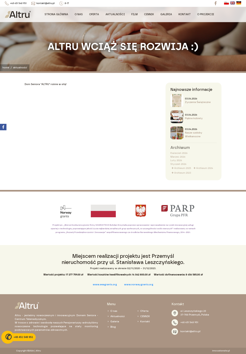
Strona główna (56, 14)
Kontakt (145, 321)
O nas (79, 14)
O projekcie (205, 14)
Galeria (166, 14)
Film (134, 14)
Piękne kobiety (194, 118)
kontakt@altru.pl (46, 3)
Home (5, 67)
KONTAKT (184, 14)
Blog (113, 327)
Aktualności (115, 14)
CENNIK (149, 14)
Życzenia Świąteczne (198, 102)
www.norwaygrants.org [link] (138, 284)
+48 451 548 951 (18, 3)
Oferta (94, 14)
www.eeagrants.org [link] (105, 284)
